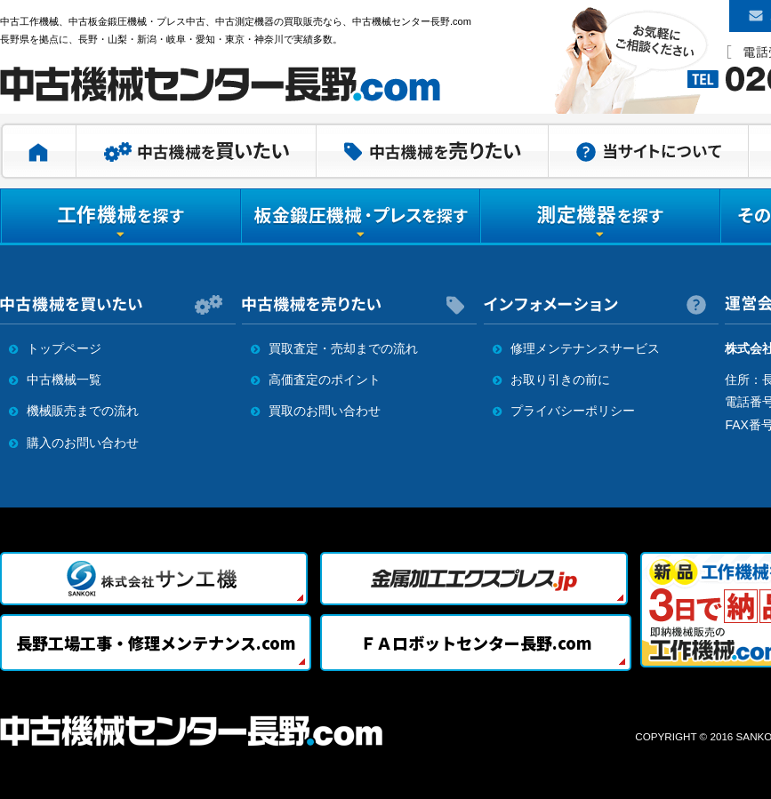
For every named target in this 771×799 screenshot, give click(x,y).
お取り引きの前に (560, 379)
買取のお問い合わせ (325, 410)
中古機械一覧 (64, 379)
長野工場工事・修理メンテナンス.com (155, 642)
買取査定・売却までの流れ (343, 348)
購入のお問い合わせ (83, 442)
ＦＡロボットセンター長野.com (475, 642)
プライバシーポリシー (572, 410)
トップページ (64, 348)
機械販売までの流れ (83, 410)
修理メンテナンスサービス (585, 348)
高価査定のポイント (325, 379)
